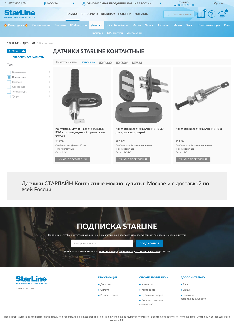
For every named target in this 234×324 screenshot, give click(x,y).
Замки (190, 25)
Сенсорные (18, 87)
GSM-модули (78, 25)
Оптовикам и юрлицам (98, 14)
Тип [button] (10, 65)
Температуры (19, 92)
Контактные (19, 77)
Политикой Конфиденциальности (116, 251)
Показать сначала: (66, 62)
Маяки (177, 25)
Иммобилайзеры (117, 25)
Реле (227, 25)
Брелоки (60, 25)
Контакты (141, 14)
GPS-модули (115, 33)
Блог (185, 284)
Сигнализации (41, 25)
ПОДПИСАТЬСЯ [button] (149, 243)
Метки (137, 25)
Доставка (105, 284)
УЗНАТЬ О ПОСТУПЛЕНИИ (73, 159)
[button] (184, 5)
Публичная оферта (152, 295)
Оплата (104, 290)
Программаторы (209, 25)
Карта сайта (148, 290)
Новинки (124, 14)
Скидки (187, 290)
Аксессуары (134, 33)
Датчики (96, 25)
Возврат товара (109, 295)
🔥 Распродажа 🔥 (16, 25)
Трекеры (97, 33)
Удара (15, 96)
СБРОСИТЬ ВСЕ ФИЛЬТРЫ (28, 57)
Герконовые (19, 72)
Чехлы (149, 25)
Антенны (163, 25)
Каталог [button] (72, 14)
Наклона (17, 82)
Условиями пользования (147, 251)
